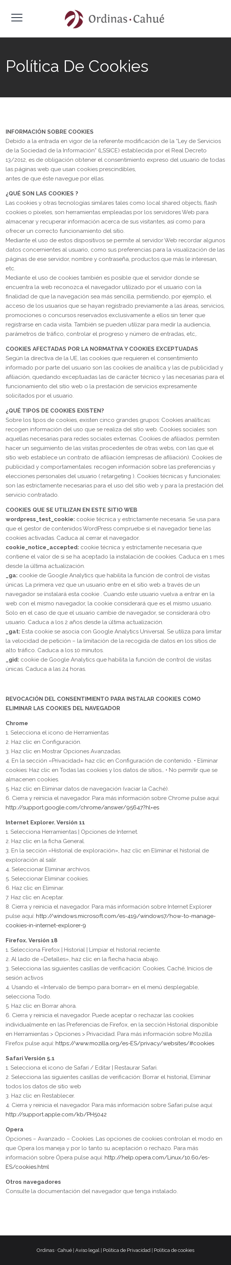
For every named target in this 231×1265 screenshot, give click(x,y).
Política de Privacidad (127, 1250)
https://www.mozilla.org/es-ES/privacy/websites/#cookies (134, 1043)
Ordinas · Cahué (54, 1250)
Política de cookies (174, 1250)
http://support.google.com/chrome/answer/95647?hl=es (82, 807)
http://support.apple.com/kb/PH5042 (56, 1114)
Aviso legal (87, 1250)
